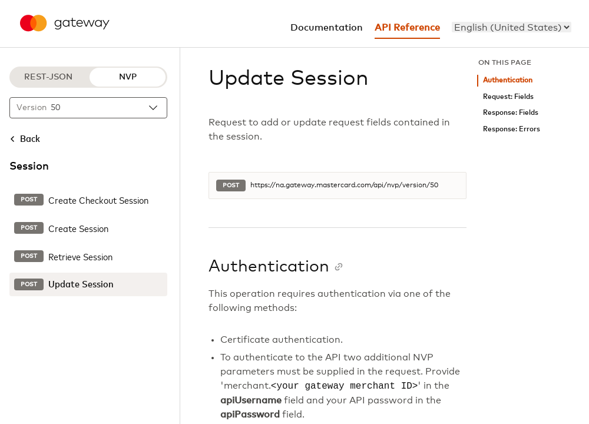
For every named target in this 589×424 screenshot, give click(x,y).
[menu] (511, 27)
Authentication (507, 80)
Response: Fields (510, 113)
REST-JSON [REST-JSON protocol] (48, 77)
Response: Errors (511, 129)
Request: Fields (508, 97)
